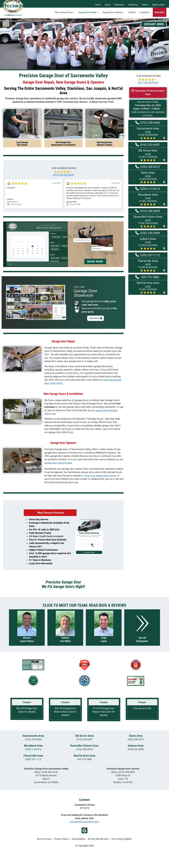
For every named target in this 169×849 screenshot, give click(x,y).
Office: (46, 772)
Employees (119, 4)
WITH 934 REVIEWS (147, 82)
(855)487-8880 (154, 24)
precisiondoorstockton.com (84, 821)
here (71, 432)
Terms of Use (44, 839)
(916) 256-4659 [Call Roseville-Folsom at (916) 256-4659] (147, 211)
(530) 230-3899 (136, 749)
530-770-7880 (84, 759)
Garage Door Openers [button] (113, 14)
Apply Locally (158, 4)
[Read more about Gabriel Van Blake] (65, 627)
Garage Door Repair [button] (88, 14)
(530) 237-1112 (33, 759)
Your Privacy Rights (121, 839)
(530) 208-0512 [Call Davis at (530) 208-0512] (147, 166)
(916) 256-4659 (84, 749)
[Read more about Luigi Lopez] (104, 627)
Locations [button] (145, 14)
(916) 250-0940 (33, 739)
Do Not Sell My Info (98, 839)
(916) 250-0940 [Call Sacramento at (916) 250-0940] (147, 122)
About (107, 4)
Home (98, 4)
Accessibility (78, 839)
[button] (148, 133)
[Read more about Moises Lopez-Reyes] (27, 627)
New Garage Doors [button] (64, 14)
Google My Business (84, 830)
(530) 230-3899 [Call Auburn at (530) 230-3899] (147, 233)
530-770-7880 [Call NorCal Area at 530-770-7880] (147, 277)
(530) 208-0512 (136, 739)
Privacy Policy (61, 839)
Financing (133, 4)
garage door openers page (58, 462)
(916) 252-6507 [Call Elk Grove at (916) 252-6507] (147, 144)
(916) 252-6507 (84, 739)
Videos (145, 4)
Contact (132, 14)
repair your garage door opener (100, 475)
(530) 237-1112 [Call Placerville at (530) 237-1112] (147, 255)
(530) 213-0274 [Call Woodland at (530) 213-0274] (147, 188)
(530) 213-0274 (33, 749)
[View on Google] (9, 183)
